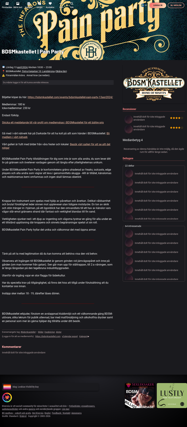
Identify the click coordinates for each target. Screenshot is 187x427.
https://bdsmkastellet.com (47, 336)
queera (32, 409)
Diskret (23, 416)
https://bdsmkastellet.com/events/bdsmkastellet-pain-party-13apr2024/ (70, 97)
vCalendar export (70, 336)
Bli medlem (176, 5)
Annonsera (76, 413)
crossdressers (88, 406)
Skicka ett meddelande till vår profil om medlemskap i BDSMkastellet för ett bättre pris (53, 122)
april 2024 (22, 67)
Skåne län (61, 71)
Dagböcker (49, 332)
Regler (47, 413)
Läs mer (65, 409)
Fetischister (74, 406)
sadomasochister (10, 409)
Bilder (40, 332)
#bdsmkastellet (28, 332)
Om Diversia (37, 413)
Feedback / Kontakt (61, 413)
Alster (58, 332)
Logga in (157, 5)
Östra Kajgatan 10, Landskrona (38, 71)
